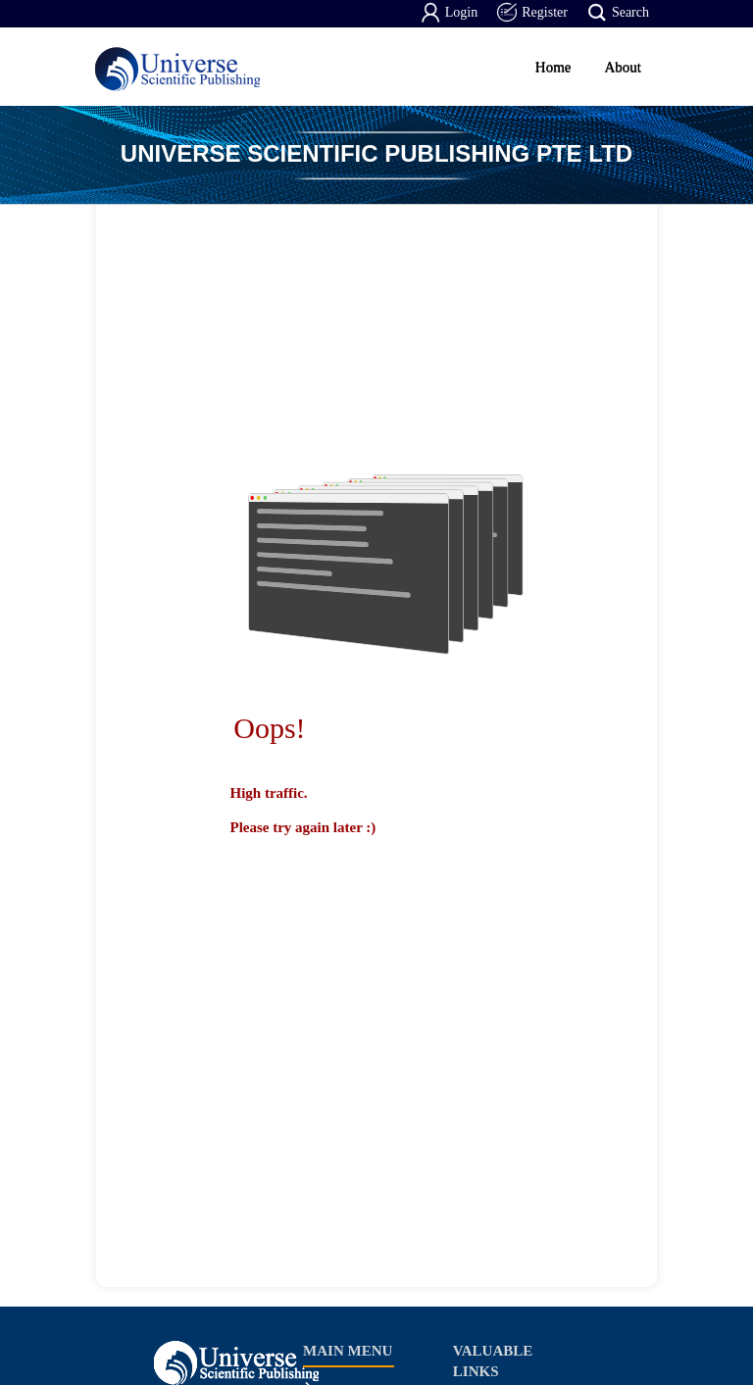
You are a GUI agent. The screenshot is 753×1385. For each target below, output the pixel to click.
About (623, 66)
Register (532, 12)
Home (553, 66)
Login (449, 12)
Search (618, 12)
